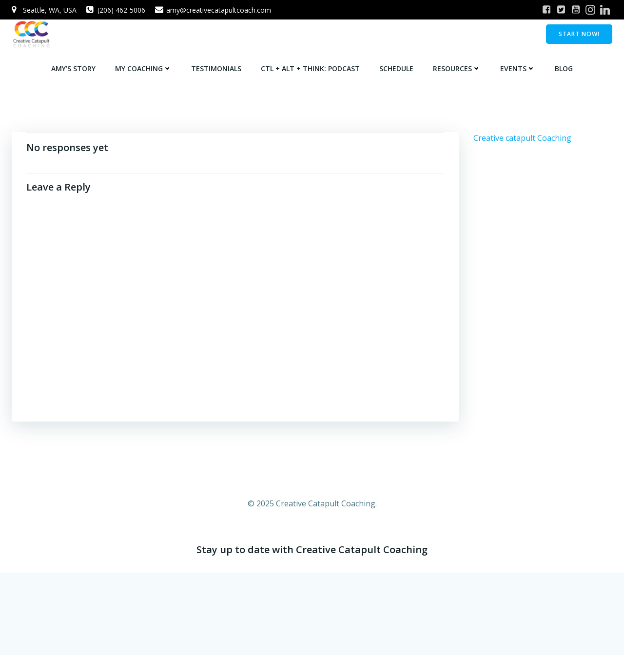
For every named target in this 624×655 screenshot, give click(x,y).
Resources (457, 68)
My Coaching (143, 68)
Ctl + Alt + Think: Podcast (310, 68)
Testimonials (216, 68)
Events (517, 68)
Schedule (396, 68)
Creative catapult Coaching (522, 138)
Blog (564, 68)
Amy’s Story (73, 68)
